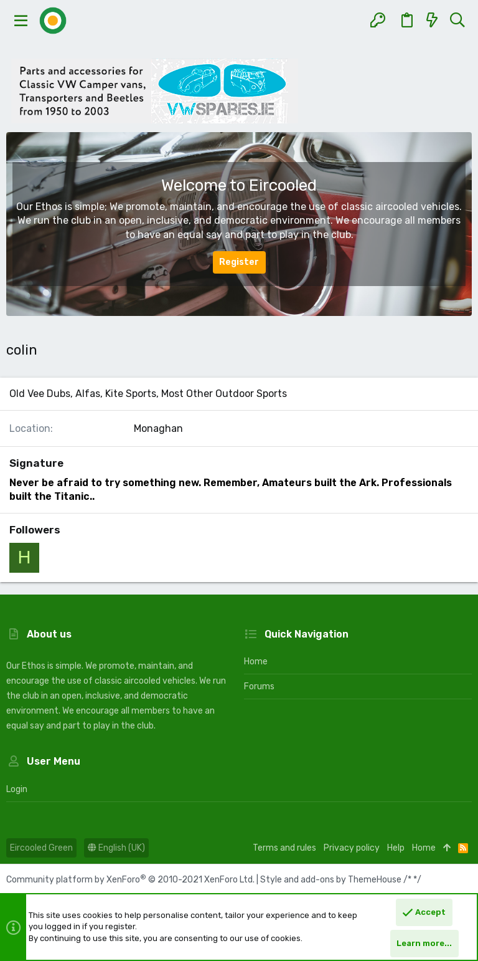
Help (396, 848)
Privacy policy (352, 848)
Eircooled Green (41, 848)
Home (256, 661)
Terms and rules (284, 848)
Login (16, 789)
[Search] (457, 20)
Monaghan (158, 428)
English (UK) (116, 848)
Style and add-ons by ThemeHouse (330, 879)
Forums (259, 686)
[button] (21, 20)
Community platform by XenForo (130, 879)
